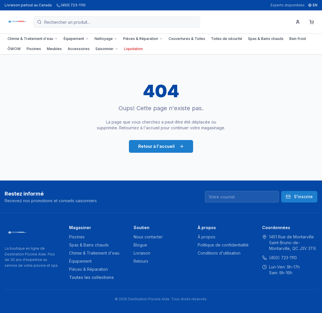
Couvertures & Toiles (187, 38)
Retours (141, 261)
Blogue (140, 244)
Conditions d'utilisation (219, 253)
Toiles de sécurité (226, 38)
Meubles (54, 49)
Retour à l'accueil (161, 146)
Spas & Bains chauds (266, 38)
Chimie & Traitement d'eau (33, 38)
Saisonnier (106, 49)
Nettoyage (106, 38)
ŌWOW (14, 49)
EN (312, 5)
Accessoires (79, 49)
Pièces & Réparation (143, 38)
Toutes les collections (91, 277)
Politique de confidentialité (223, 244)
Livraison (142, 253)
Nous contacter (148, 236)
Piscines (34, 49)
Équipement (76, 38)
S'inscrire (299, 196)
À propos (206, 236)
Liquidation (133, 49)
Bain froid (297, 38)
